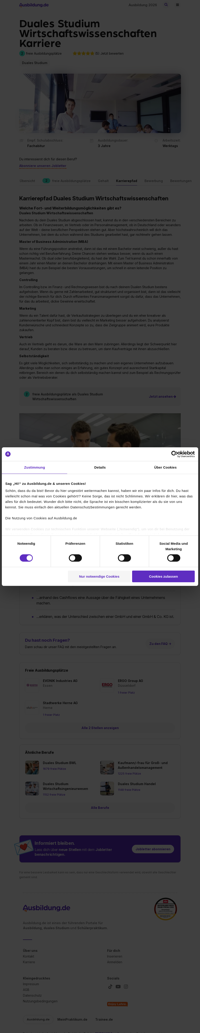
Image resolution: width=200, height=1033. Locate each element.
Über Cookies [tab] (165, 467)
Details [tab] (100, 467)
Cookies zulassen (163, 576)
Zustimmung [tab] (34, 467)
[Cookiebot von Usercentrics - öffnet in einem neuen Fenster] (175, 454)
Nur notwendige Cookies (99, 576)
